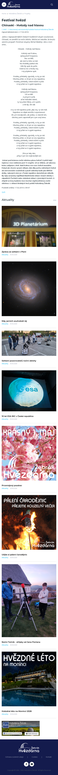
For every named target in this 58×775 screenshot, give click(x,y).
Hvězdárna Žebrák (15, 13)
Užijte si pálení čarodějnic (14, 554)
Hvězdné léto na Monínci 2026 (17, 711)
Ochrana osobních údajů (14, 757)
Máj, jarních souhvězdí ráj (14, 321)
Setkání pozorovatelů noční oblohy (19, 361)
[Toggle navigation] (4, 4)
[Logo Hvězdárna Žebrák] (13, 4)
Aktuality (5, 255)
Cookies (35, 757)
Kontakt (49, 757)
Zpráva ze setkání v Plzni (14, 252)
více (54, 200)
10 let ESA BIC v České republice (18, 416)
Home (4, 13)
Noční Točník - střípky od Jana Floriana (21, 642)
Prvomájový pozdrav (12, 485)
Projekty (27, 13)
